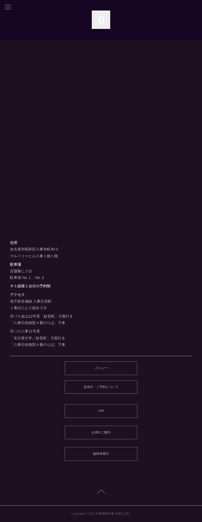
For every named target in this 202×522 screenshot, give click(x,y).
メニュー (101, 368)
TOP (101, 411)
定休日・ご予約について (101, 387)
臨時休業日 (101, 454)
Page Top (101, 492)
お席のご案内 (101, 432)
